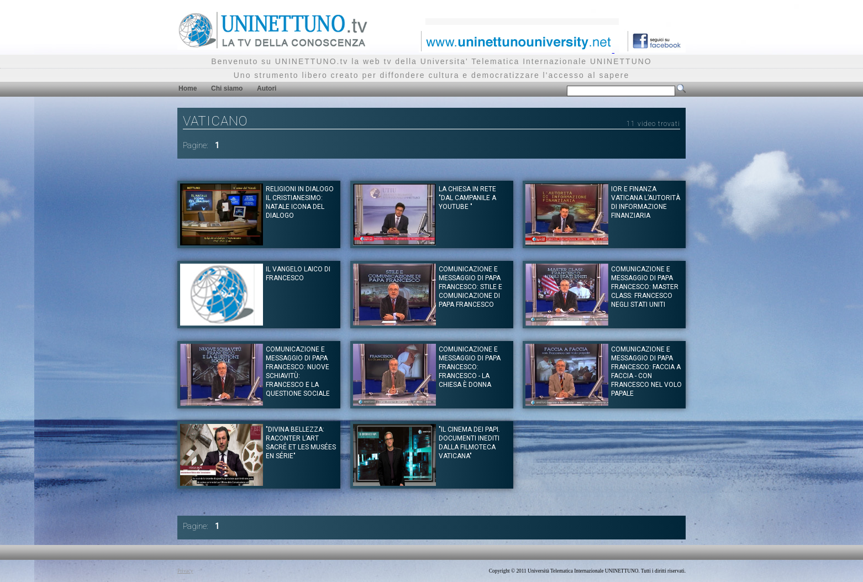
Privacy (185, 571)
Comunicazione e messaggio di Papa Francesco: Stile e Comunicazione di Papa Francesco (470, 286)
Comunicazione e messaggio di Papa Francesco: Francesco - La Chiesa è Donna (470, 367)
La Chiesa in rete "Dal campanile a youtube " (467, 198)
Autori (266, 88)
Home (187, 88)
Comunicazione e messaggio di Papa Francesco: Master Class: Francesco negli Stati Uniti (644, 286)
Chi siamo (227, 88)
